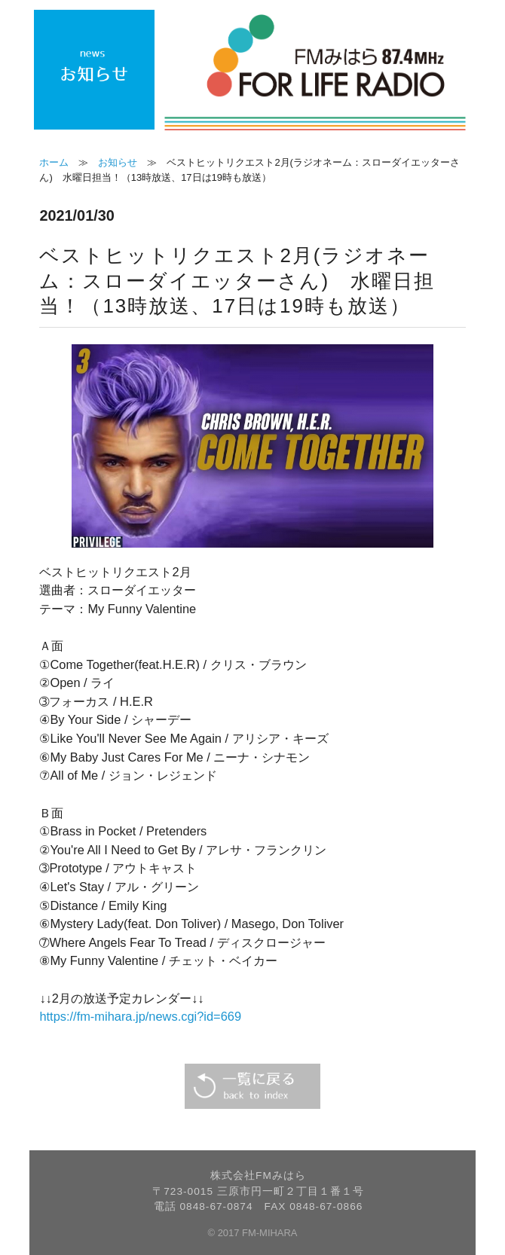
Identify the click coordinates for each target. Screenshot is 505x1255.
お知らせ (117, 162)
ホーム (54, 162)
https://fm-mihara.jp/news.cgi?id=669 (140, 1016)
